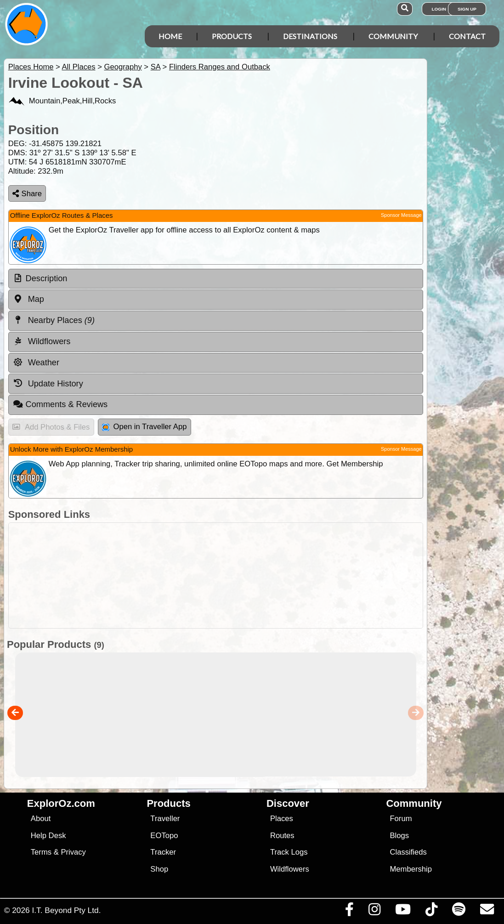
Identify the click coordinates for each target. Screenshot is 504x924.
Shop (159, 869)
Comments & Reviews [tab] (60, 404)
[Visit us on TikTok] (431, 911)
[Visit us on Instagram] (374, 911)
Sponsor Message (401, 215)
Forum (401, 818)
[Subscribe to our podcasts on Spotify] (458, 911)
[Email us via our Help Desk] (486, 911)
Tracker (163, 852)
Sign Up (467, 8)
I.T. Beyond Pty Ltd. (66, 910)
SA (155, 66)
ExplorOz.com (61, 803)
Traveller (165, 818)
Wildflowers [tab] (42, 341)
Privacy (73, 852)
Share (27, 193)
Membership (410, 869)
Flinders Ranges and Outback (219, 66)
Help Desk (48, 835)
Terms (41, 852)
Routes (282, 835)
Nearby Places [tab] (54, 320)
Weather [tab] (36, 362)
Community (393, 36)
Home (170, 36)
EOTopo (164, 835)
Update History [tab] (48, 383)
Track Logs (289, 852)
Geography (123, 66)
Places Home (31, 66)
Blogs (399, 835)
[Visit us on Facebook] (349, 911)
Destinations (310, 36)
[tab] (215, 279)
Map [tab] (28, 299)
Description (47, 278)
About (41, 818)
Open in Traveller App (144, 426)
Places (281, 818)
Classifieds (408, 852)
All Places (79, 66)
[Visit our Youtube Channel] (402, 911)
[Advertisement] (257, 575)
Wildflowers (289, 869)
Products (232, 36)
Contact (467, 36)
